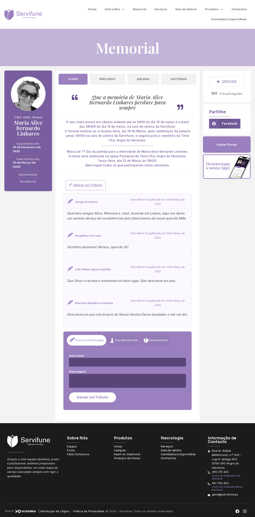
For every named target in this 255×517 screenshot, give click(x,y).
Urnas (118, 446)
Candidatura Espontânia (178, 454)
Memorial (139, 9)
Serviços (161, 9)
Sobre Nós (115, 9)
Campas (120, 450)
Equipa (72, 446)
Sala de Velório (186, 9)
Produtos (214, 9)
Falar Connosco (78, 454)
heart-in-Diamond (127, 454)
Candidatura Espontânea (229, 19)
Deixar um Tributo (92, 397)
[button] (224, 124)
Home (92, 9)
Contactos (239, 9)
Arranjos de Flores (127, 458)
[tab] (73, 79)
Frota (71, 450)
